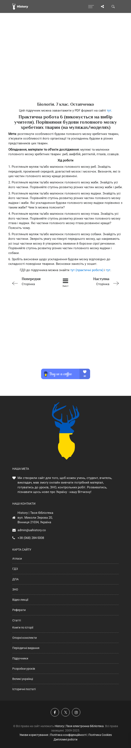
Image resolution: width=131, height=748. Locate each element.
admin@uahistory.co (32, 530)
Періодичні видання (25, 648)
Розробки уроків (23, 668)
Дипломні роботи (65, 739)
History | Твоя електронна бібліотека (79, 726)
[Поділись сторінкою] (102, 6)
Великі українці (22, 679)
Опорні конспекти (24, 637)
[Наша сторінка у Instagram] (76, 712)
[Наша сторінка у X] (65, 712)
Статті (16, 620)
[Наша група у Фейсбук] (55, 712)
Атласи (17, 558)
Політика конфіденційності (68, 735)
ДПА (15, 579)
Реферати (19, 610)
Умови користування (33, 735)
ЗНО (15, 589)
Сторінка (31, 281)
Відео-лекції (20, 599)
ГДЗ (15, 568)
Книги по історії (22, 627)
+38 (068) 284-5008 (31, 538)
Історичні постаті (24, 689)
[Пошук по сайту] (113, 6)
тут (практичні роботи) (86, 270)
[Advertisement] (65, 65)
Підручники (20, 658)
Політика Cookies (100, 735)
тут (109, 110)
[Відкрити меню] (91, 6)
